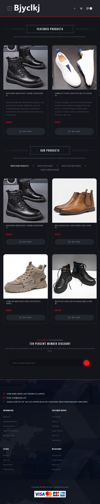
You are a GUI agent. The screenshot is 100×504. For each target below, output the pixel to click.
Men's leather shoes (71, 166)
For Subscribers (50, 340)
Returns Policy (9, 435)
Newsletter (56, 440)
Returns (55, 421)
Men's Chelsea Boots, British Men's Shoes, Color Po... (73, 227)
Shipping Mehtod (10, 421)
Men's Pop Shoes (45, 166)
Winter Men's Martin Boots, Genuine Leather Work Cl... (24, 94)
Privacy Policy (8, 426)
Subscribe (86, 363)
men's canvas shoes (50, 170)
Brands (6, 455)
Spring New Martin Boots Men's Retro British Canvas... (23, 302)
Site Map (55, 426)
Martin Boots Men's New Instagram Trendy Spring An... (73, 302)
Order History (57, 431)
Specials (6, 460)
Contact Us (56, 417)
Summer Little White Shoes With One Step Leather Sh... (73, 94)
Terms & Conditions (11, 431)
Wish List (55, 435)
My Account (7, 465)
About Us (7, 417)
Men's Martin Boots (20, 166)
